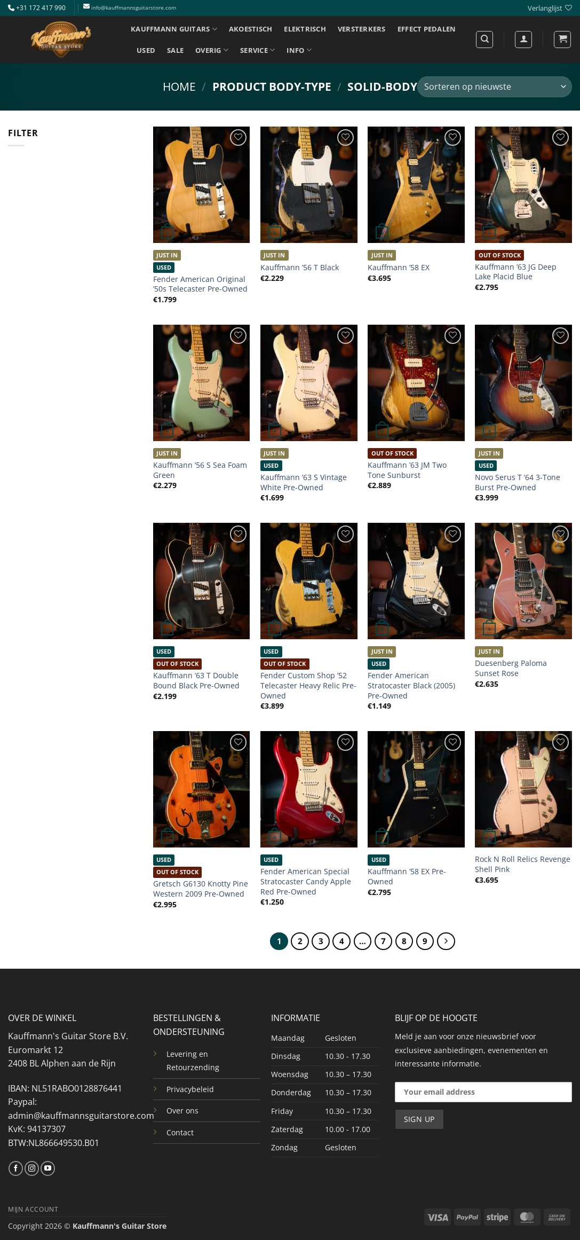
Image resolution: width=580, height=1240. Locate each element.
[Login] (523, 39)
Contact (180, 1132)
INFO (299, 50)
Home (179, 86)
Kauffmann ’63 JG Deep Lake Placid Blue (516, 272)
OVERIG (211, 50)
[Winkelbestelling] (494, 86)
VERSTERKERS (362, 29)
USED (146, 50)
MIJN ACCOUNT (33, 1209)
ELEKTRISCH (305, 29)
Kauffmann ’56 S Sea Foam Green (200, 470)
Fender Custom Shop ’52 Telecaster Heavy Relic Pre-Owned (308, 685)
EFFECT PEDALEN (427, 29)
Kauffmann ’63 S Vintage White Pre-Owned (303, 482)
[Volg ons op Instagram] (32, 1168)
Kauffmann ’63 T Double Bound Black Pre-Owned (196, 680)
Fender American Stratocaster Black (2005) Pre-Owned (411, 685)
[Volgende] (446, 941)
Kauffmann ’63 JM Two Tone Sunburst (407, 470)
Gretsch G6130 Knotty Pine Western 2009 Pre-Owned (200, 889)
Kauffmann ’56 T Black (299, 267)
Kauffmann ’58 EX (399, 267)
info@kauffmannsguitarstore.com (133, 7)
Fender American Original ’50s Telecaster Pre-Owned (200, 284)
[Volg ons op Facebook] (16, 1168)
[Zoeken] (484, 39)
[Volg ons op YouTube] (48, 1168)
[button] (562, 39)
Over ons (182, 1110)
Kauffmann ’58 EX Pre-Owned (407, 876)
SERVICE (257, 50)
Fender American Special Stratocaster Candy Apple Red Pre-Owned (305, 881)
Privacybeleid (190, 1089)
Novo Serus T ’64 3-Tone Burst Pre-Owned (517, 482)
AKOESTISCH (251, 29)
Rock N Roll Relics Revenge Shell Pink (522, 864)
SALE (175, 50)
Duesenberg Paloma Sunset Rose (511, 668)
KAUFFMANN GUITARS (174, 29)
